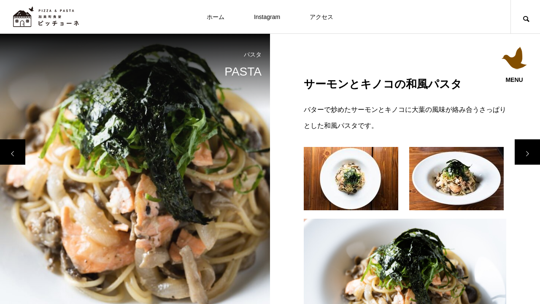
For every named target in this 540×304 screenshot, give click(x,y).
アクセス (321, 17)
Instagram (267, 17)
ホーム (215, 17)
